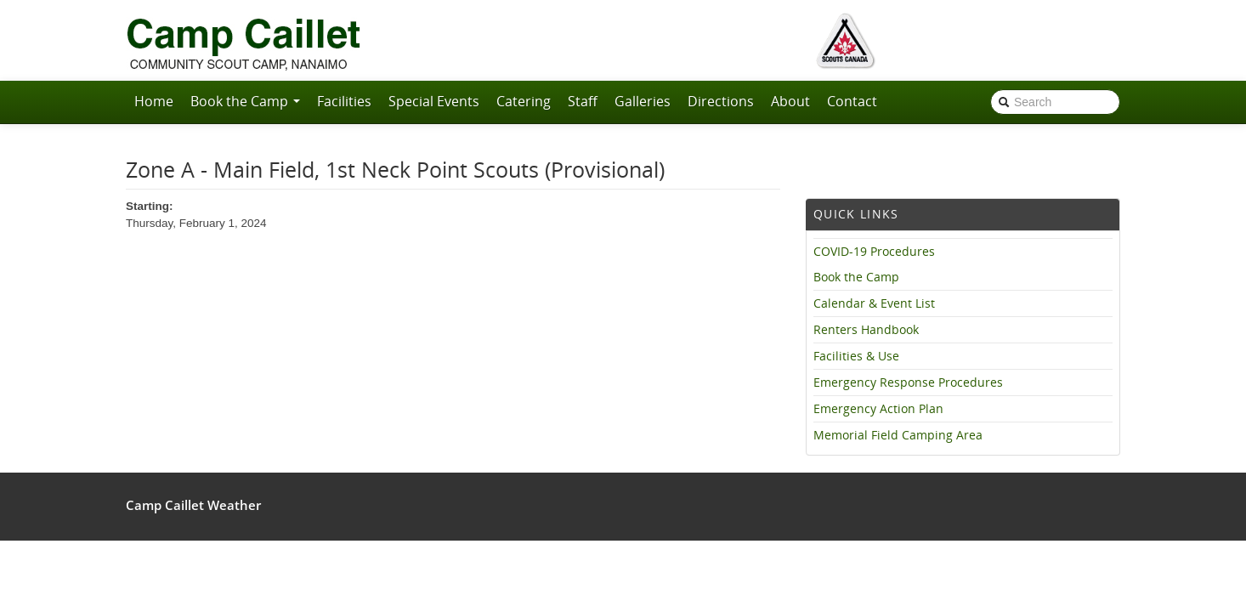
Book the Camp (245, 101)
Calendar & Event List (874, 303)
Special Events (433, 101)
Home (153, 101)
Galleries (643, 101)
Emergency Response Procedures (908, 382)
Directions (721, 101)
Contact (852, 101)
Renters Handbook (866, 329)
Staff (583, 101)
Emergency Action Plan (878, 408)
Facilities (344, 101)
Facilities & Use (856, 356)
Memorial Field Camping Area (898, 435)
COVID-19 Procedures (874, 251)
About (790, 101)
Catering (523, 101)
